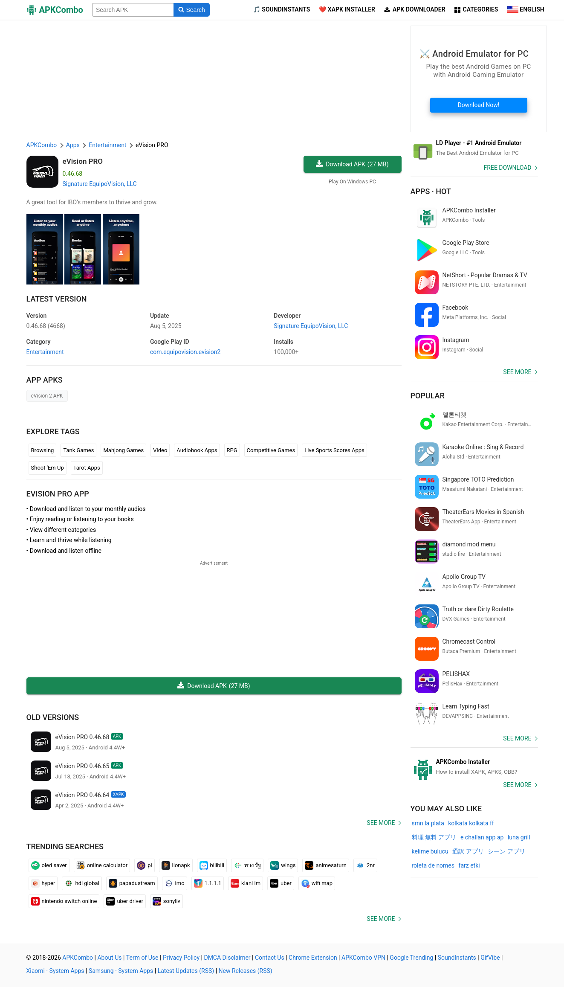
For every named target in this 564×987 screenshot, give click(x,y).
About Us (109, 957)
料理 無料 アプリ (434, 837)
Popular (428, 395)
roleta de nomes (433, 865)
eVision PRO (83, 161)
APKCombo (41, 145)
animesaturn (326, 865)
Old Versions (52, 717)
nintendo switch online (64, 901)
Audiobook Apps (196, 450)
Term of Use (142, 957)
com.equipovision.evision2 (185, 351)
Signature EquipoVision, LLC (100, 183)
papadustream (132, 883)
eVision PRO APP (57, 493)
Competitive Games (271, 450)
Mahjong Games (123, 450)
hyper (43, 883)
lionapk (176, 865)
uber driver (124, 901)
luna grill (519, 837)
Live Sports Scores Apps (334, 450)
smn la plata (428, 823)
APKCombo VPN (363, 957)
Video (160, 450)
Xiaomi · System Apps (55, 970)
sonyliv (166, 901)
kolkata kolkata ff (471, 823)
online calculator (101, 865)
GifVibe (490, 957)
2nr (365, 865)
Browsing (42, 450)
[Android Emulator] (474, 148)
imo (175, 883)
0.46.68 (45, 325)
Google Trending (411, 957)
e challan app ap (481, 837)
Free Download (508, 167)
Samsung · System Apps (121, 970)
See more (381, 822)
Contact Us (269, 957)
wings (282, 865)
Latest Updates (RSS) (186, 970)
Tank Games (78, 450)
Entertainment (45, 351)
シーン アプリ (506, 851)
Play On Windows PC (352, 182)
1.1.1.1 (208, 883)
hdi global (81, 883)
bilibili (212, 865)
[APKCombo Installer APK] (474, 767)
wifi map (317, 883)
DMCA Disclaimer (227, 957)
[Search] (192, 10)
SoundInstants (457, 957)
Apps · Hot (431, 191)
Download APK (352, 164)
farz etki (469, 865)
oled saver (49, 865)
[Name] (133, 10)
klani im (245, 883)
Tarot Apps (86, 467)
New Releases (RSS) (245, 970)
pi (144, 865)
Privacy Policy (181, 957)
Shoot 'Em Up (47, 467)
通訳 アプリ (467, 851)
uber (281, 883)
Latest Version (56, 298)
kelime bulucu (430, 851)
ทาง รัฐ (247, 865)
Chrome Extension (313, 957)
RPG (232, 450)
